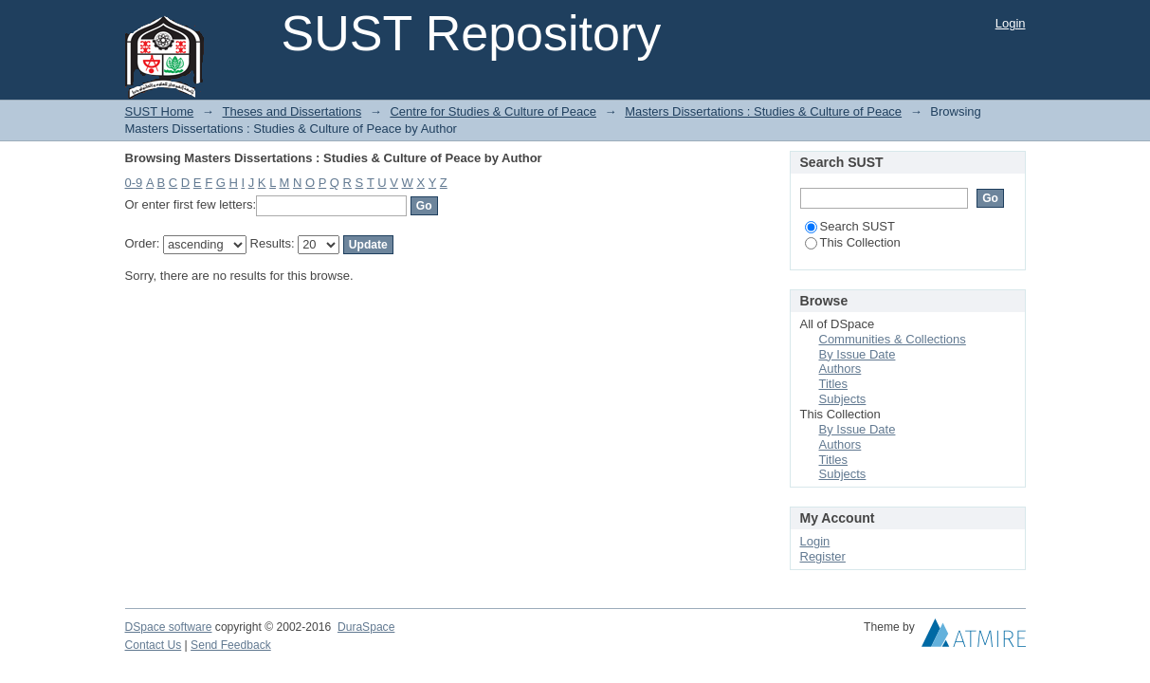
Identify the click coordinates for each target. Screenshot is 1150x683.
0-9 (134, 182)
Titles (834, 384)
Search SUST (850, 226)
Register (823, 556)
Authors (840, 368)
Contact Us (153, 645)
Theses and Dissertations (291, 111)
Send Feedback (231, 645)
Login (1010, 23)
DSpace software (168, 627)
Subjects (843, 399)
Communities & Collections (892, 339)
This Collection (853, 242)
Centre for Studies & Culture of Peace (493, 111)
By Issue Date (857, 354)
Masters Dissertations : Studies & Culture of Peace (763, 111)
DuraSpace (366, 627)
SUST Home (159, 111)
